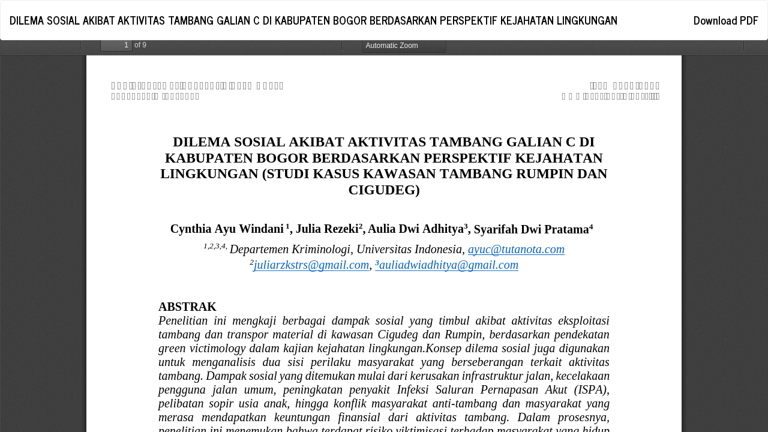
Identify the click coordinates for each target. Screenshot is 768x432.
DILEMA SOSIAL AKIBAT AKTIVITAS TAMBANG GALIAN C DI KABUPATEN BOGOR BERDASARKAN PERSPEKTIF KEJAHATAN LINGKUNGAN (313, 20)
